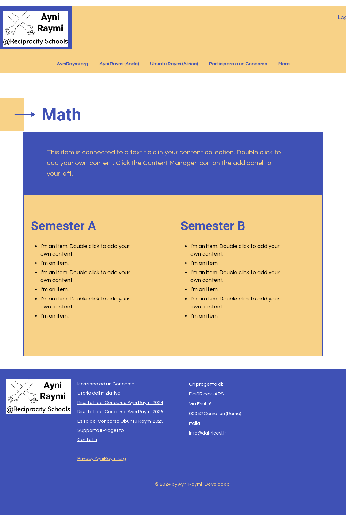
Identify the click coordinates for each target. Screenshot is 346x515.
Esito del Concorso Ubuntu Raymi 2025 (120, 421)
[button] (119, 61)
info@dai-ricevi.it (207, 433)
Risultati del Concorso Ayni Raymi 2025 (120, 411)
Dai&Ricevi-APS (206, 394)
